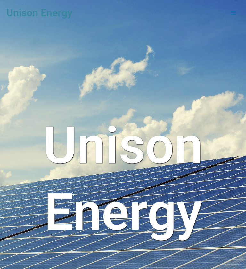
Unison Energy (39, 13)
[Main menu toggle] (233, 13)
